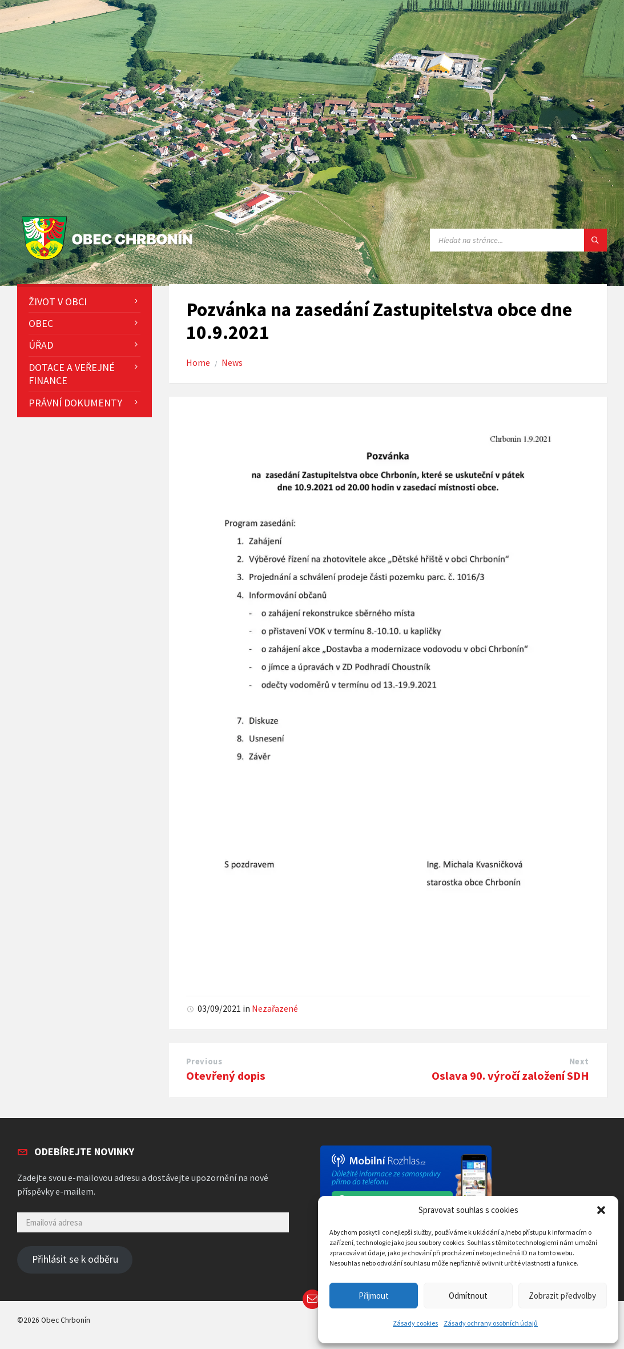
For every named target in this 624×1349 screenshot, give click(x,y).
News (232, 362)
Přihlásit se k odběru (75, 1259)
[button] (601, 1210)
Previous (204, 1061)
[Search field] (518, 240)
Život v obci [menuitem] (58, 301)
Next (579, 1061)
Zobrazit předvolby (562, 1295)
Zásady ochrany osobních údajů (491, 1323)
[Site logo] (110, 260)
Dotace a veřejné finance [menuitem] (72, 374)
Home (198, 362)
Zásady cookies (415, 1323)
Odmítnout (468, 1295)
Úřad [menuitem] (41, 345)
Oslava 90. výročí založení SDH (510, 1075)
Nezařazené (275, 1008)
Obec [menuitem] (41, 323)
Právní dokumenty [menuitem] (75, 402)
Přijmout (374, 1295)
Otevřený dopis (225, 1075)
